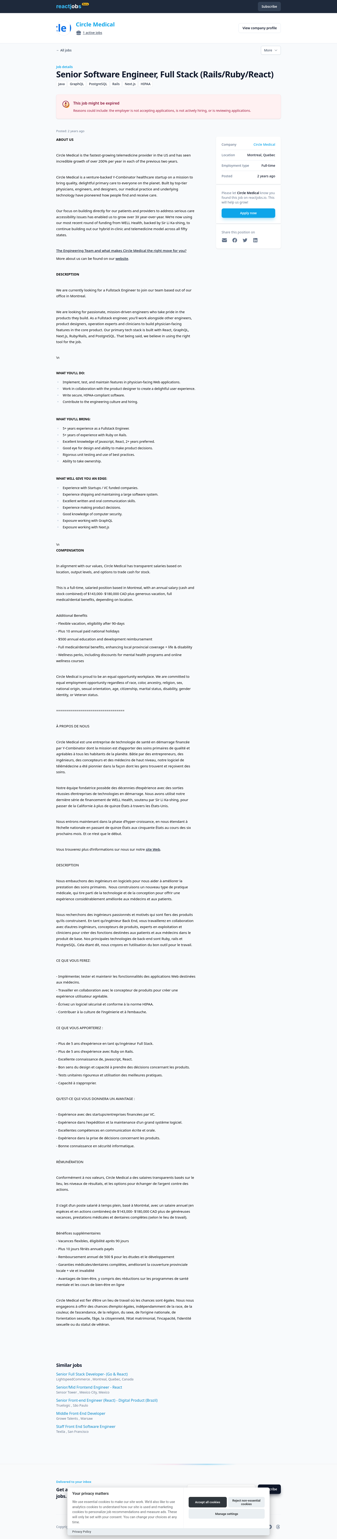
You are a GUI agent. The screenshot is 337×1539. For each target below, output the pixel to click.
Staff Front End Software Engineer (86, 1426)
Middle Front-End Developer (80, 1413)
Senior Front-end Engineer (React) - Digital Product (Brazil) (107, 1400)
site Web (153, 849)
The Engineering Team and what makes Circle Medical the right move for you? (121, 250)
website (122, 258)
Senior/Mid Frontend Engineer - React (89, 1387)
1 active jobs (92, 32)
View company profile (259, 28)
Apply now (248, 213)
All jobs (64, 50)
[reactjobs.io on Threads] (278, 1527)
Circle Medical (95, 24)
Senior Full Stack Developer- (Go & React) (92, 1374)
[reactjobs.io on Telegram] (269, 1527)
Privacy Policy (81, 1531)
